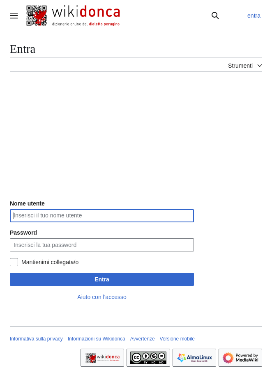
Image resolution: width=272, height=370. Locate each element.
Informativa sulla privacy (36, 339)
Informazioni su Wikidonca (96, 339)
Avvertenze (142, 339)
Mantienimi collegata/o (49, 262)
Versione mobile (177, 339)
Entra (102, 279)
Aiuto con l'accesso (101, 297)
